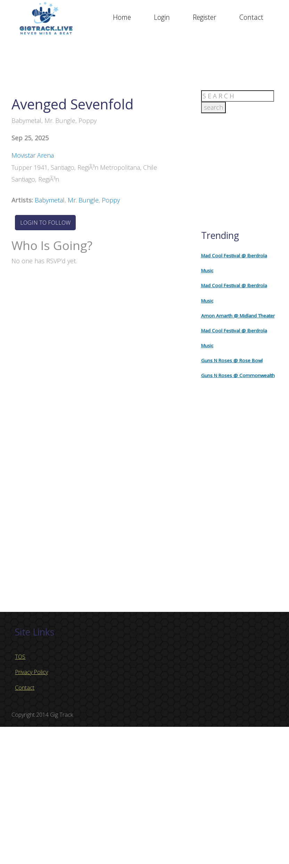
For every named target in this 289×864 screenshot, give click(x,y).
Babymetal (50, 200)
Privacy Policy (31, 672)
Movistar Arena (32, 155)
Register (204, 17)
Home (122, 17)
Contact (251, 17)
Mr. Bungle (83, 200)
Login (162, 17)
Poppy (111, 200)
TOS (20, 657)
